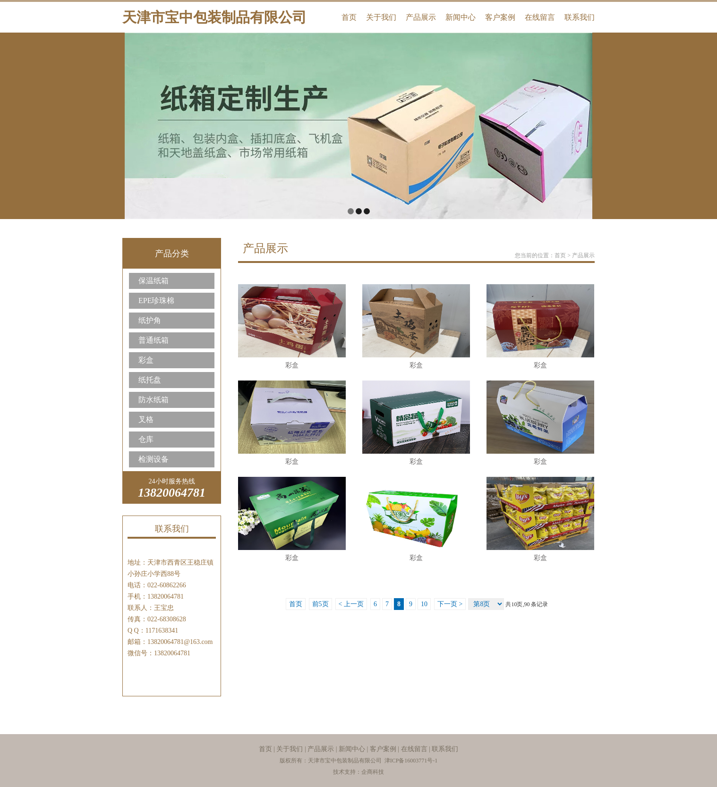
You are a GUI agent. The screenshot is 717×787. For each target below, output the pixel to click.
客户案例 (500, 17)
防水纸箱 (153, 400)
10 (424, 604)
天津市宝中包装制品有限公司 (214, 17)
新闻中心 (460, 17)
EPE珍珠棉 (156, 300)
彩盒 (146, 360)
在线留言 (540, 17)
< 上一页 (351, 604)
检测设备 (153, 459)
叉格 (146, 419)
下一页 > (449, 604)
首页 (349, 17)
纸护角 (149, 320)
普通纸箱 (153, 340)
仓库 (146, 439)
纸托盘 (149, 380)
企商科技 (372, 772)
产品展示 (421, 17)
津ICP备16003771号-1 (411, 760)
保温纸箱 (153, 281)
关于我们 (381, 17)
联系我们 (579, 17)
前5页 (320, 604)
